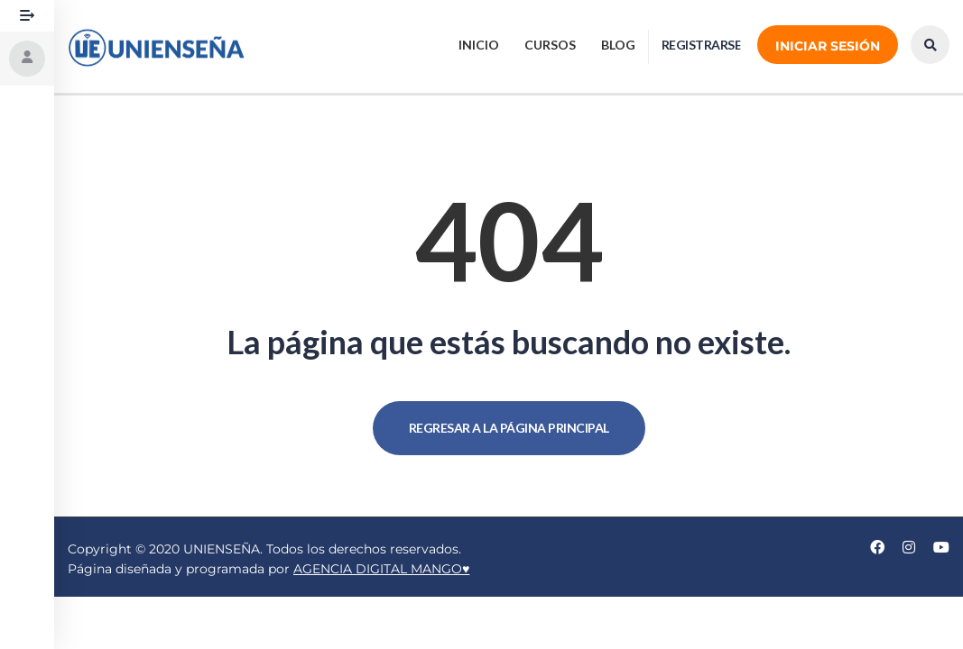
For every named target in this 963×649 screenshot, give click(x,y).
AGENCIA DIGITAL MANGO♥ (381, 569)
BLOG (618, 44)
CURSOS (550, 44)
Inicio (478, 44)
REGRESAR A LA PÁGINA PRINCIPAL (509, 427)
